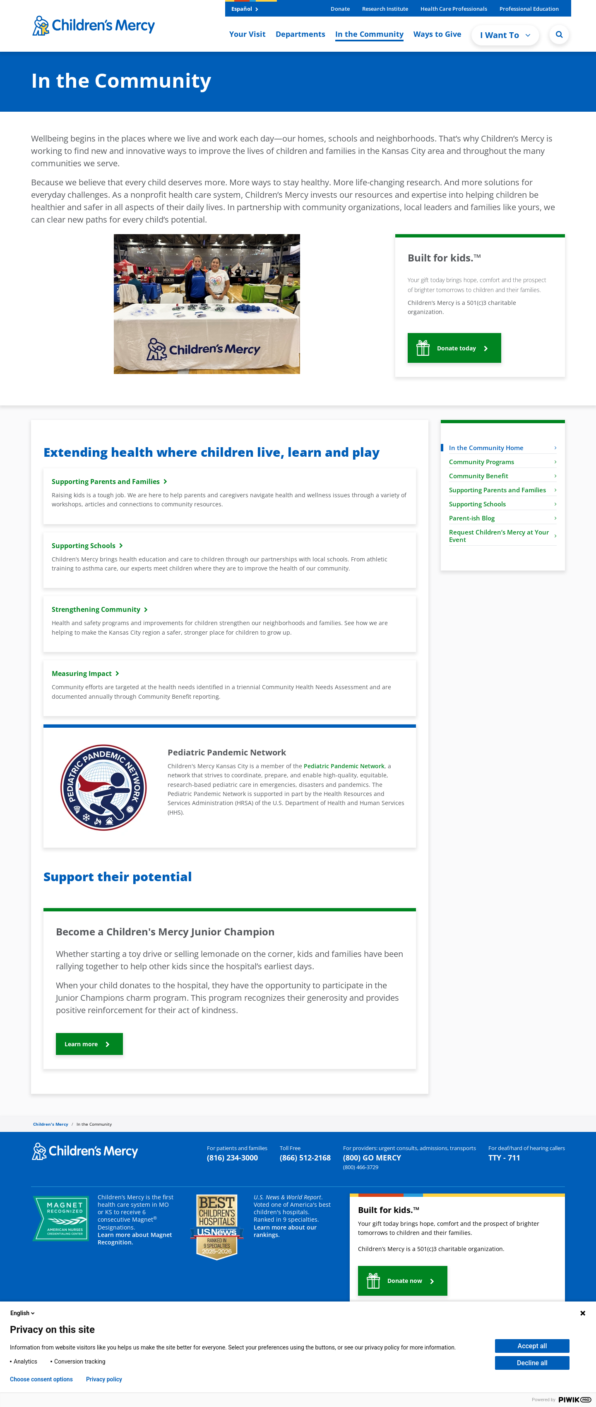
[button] (559, 34)
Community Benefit (503, 475)
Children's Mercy (50, 1124)
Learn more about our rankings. (285, 1231)
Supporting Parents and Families (503, 490)
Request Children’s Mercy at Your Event (503, 535)
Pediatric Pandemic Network (344, 766)
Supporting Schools (503, 504)
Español (244, 8)
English (23, 1313)
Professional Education (529, 8)
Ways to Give (437, 34)
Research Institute (385, 8)
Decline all (532, 1363)
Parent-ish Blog (503, 518)
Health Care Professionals (454, 8)
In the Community (369, 34)
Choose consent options (41, 1379)
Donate (340, 8)
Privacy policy (104, 1379)
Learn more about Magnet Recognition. (135, 1238)
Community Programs (503, 461)
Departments (300, 34)
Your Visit (247, 34)
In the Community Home (503, 447)
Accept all (532, 1346)
